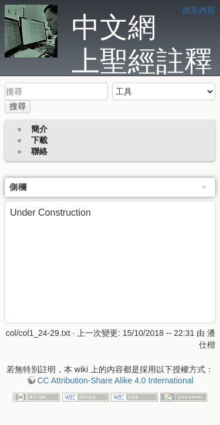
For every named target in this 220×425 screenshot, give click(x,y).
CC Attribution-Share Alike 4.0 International (115, 380)
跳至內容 (198, 10)
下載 (39, 140)
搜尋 (17, 106)
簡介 (39, 129)
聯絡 (39, 151)
